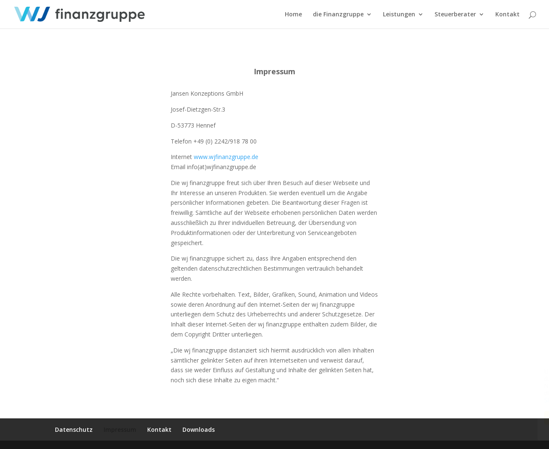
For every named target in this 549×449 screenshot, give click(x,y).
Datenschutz (74, 429)
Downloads (198, 429)
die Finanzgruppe (338, 14)
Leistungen (399, 14)
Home (293, 14)
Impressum (120, 429)
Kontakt (507, 14)
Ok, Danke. (478, 417)
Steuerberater (455, 14)
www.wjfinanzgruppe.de (226, 157)
